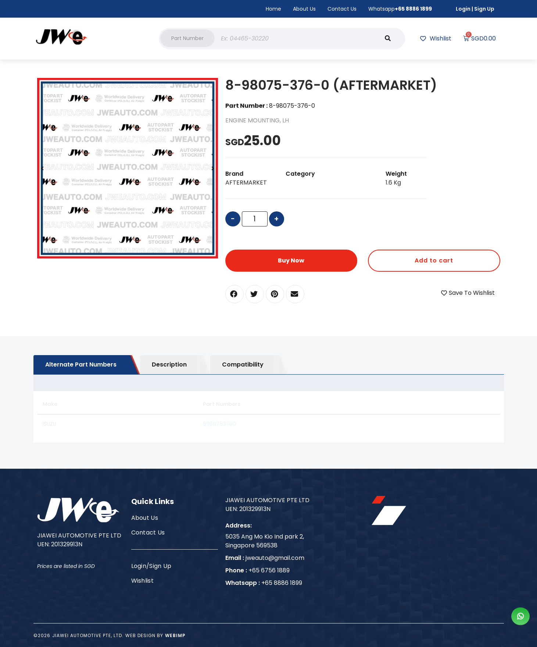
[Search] (388, 38)
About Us (304, 8)
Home (273, 8)
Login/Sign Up (151, 566)
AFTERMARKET (246, 182)
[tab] (86, 364)
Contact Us (342, 8)
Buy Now (291, 260)
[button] (187, 38)
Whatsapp (400, 8)
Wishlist (142, 580)
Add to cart (434, 260)
